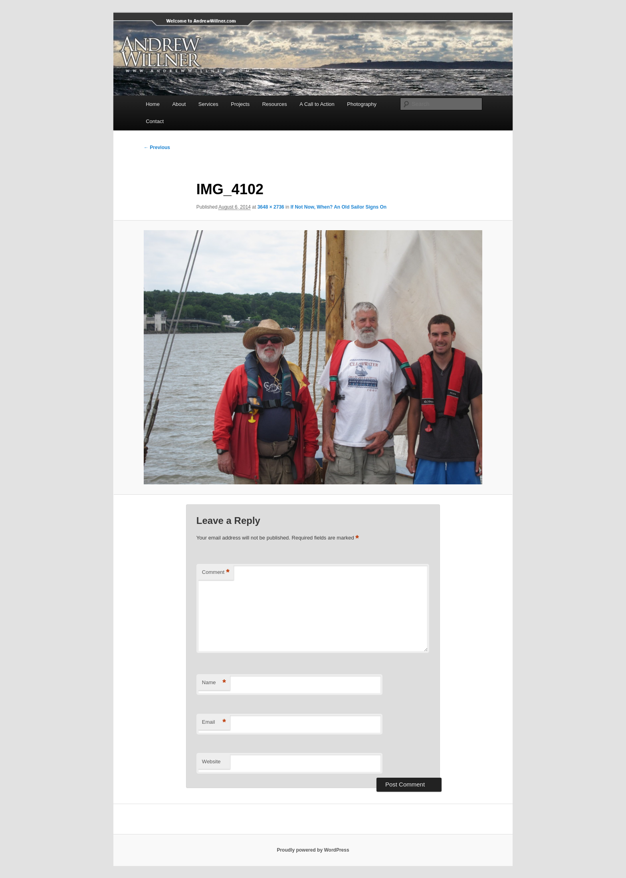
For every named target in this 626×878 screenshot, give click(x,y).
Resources (274, 104)
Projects (240, 104)
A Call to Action (316, 104)
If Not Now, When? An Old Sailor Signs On (338, 207)
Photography (361, 104)
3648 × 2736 (271, 207)
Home (153, 104)
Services (208, 104)
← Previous (157, 147)
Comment (216, 572)
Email (214, 722)
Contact (155, 121)
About (179, 104)
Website (211, 762)
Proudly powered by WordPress (313, 850)
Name (214, 683)
